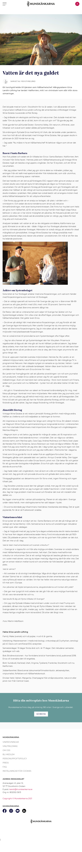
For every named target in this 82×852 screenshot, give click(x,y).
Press (6, 763)
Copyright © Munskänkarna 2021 (17, 798)
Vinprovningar (11, 742)
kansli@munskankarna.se (20, 789)
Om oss (6, 750)
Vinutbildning (10, 746)
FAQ (5, 767)
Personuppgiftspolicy (15, 758)
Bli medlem (8, 754)
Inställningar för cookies (17, 771)
